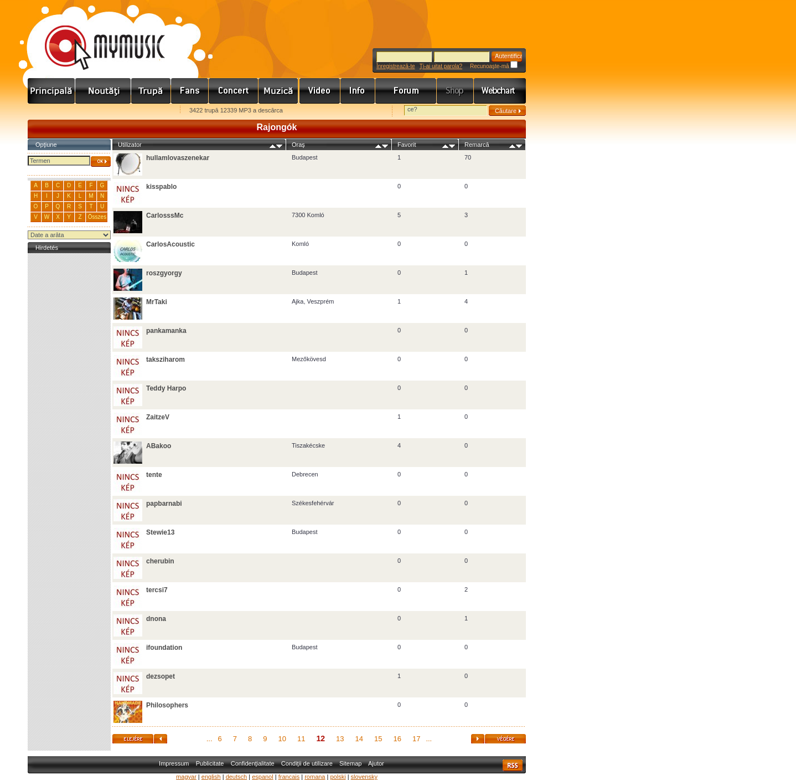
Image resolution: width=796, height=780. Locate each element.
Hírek (103, 91)
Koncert (234, 91)
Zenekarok (151, 91)
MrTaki (156, 302)
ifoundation (164, 647)
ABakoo (158, 446)
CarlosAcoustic (170, 244)
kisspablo (161, 187)
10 (282, 739)
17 (416, 739)
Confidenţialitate (253, 763)
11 (301, 739)
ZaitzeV (157, 417)
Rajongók (190, 91)
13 (340, 739)
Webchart (500, 91)
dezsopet (160, 676)
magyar (186, 776)
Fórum (406, 91)
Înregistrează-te (395, 66)
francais (289, 776)
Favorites (50, 111)
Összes (97, 217)
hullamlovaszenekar (177, 158)
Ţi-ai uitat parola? (441, 66)
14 (359, 739)
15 (378, 739)
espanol (262, 776)
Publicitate (210, 763)
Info (357, 91)
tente (154, 475)
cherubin (160, 561)
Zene (279, 91)
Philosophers (167, 705)
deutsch (236, 776)
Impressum (174, 763)
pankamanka (166, 331)
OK (101, 161)
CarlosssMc (164, 215)
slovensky (364, 776)
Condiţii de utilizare (307, 763)
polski (337, 776)
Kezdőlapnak (97, 111)
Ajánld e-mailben (144, 111)
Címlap (51, 91)
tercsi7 (157, 590)
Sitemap (350, 763)
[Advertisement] (69, 422)
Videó (319, 91)
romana (314, 776)
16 (397, 739)
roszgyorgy (164, 273)
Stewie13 (160, 532)
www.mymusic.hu (95, 36)
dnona (156, 619)
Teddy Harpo (166, 388)
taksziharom (165, 359)
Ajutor (376, 763)
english (211, 776)
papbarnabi (164, 503)
